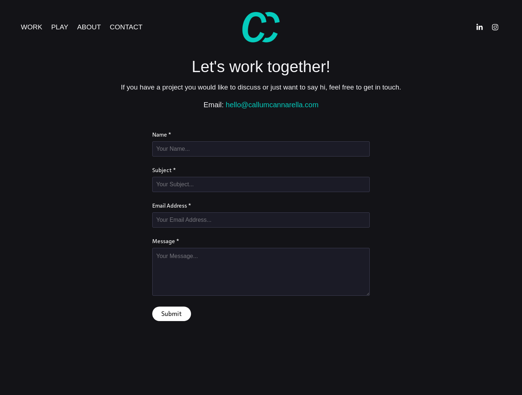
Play (59, 27)
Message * (165, 241)
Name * (161, 135)
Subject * (164, 170)
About (89, 27)
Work (31, 27)
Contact (126, 27)
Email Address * (171, 206)
